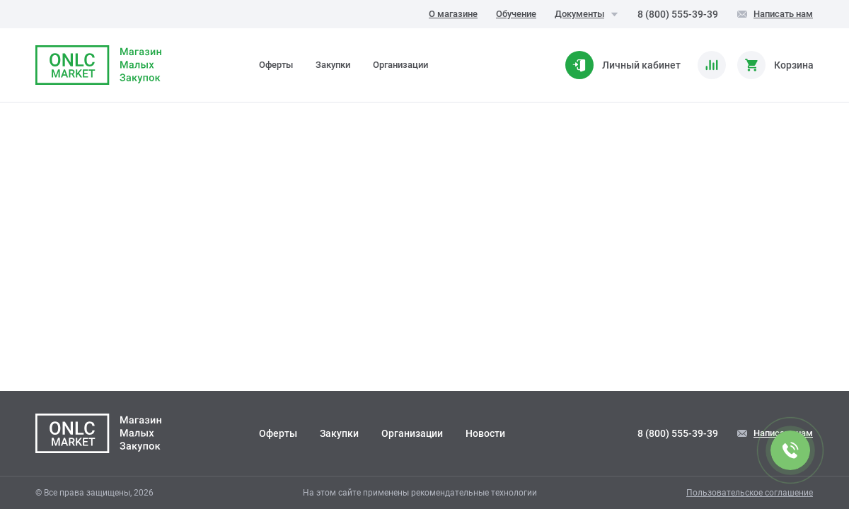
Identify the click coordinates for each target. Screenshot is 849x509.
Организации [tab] (400, 64)
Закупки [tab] (333, 64)
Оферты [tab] (276, 64)
